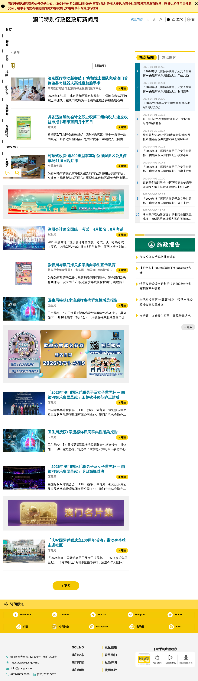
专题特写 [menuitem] (102, 29)
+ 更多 (188, 315)
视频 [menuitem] (50, 29)
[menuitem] (22, 29)
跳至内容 (137, 19)
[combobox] (111, 55)
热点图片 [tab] (169, 46)
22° (179, 19)
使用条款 (111, 658)
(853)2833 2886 (20, 662)
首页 (6, 41)
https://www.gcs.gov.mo (25, 651)
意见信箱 (111, 636)
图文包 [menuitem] (64, 29)
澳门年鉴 (78, 651)
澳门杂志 (78, 643)
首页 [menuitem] (9, 29)
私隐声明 (111, 651)
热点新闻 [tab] (146, 46)
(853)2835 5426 (46, 662)
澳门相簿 (78, 658)
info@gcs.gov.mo (21, 657)
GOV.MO (78, 636)
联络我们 (111, 643)
